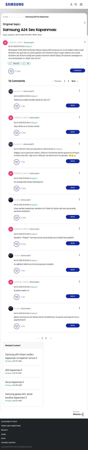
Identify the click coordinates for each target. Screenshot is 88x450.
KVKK (3, 438)
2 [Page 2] (68, 81)
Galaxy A (29, 46)
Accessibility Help (9, 422)
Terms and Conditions (11, 426)
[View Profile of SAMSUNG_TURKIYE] (16, 43)
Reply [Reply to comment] (73, 105)
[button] (81, 42)
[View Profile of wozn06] (17, 200)
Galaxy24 (16, 63)
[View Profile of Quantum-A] (18, 91)
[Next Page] (75, 81)
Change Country (8, 443)
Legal (3, 434)
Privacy (4, 430)
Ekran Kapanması (13, 382)
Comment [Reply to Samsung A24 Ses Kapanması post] (77, 71)
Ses (28, 63)
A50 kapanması (13, 370)
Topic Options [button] (81, 23)
